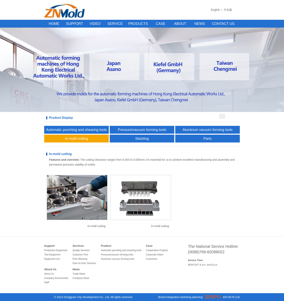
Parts (207, 139)
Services (78, 245)
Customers (151, 259)
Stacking (142, 139)
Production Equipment (55, 250)
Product (106, 245)
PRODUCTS (138, 24)
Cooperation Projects (157, 250)
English (215, 9)
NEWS (199, 24)
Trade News (79, 273)
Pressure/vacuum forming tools (142, 130)
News (76, 269)
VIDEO (95, 24)
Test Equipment (52, 254)
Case (149, 245)
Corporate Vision (154, 254)
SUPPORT (74, 24)
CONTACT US (223, 24)
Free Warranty (80, 259)
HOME (54, 24)
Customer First (80, 254)
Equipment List (52, 259)
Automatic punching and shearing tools (76, 130)
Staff (46, 282)
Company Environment (56, 278)
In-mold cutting (76, 139)
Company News (81, 278)
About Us (50, 269)
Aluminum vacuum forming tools (207, 130)
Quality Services (81, 250)
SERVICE (115, 24)
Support (49, 245)
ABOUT (180, 24)
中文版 (228, 9)
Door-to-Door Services (84, 263)
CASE (160, 24)
